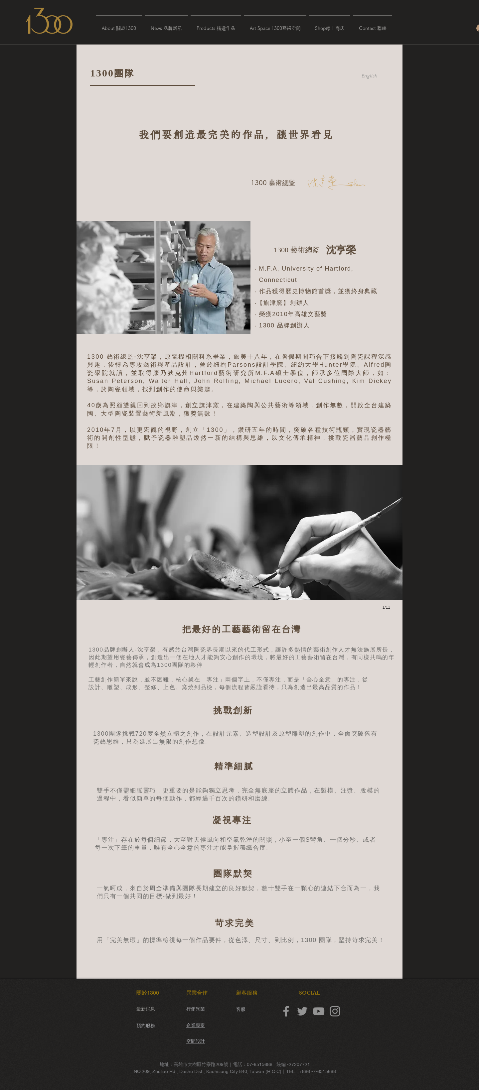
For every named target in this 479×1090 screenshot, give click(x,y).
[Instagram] (335, 1011)
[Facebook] (286, 1011)
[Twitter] (302, 1011)
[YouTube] (319, 1011)
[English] (369, 75)
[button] (118, 25)
